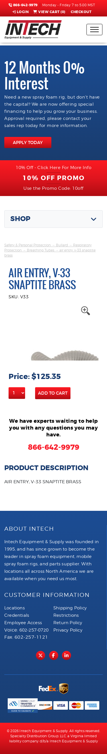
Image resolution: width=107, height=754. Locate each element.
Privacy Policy (67, 630)
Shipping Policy (70, 608)
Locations (14, 608)
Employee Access (23, 622)
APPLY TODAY (28, 142)
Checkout (81, 12)
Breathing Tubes (40, 250)
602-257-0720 (34, 630)
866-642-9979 (23, 5)
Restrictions (66, 615)
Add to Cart (53, 393)
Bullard (62, 245)
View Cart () (49, 12)
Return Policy (67, 622)
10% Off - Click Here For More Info (53, 167)
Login (20, 12)
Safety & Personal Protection (27, 245)
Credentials (16, 615)
